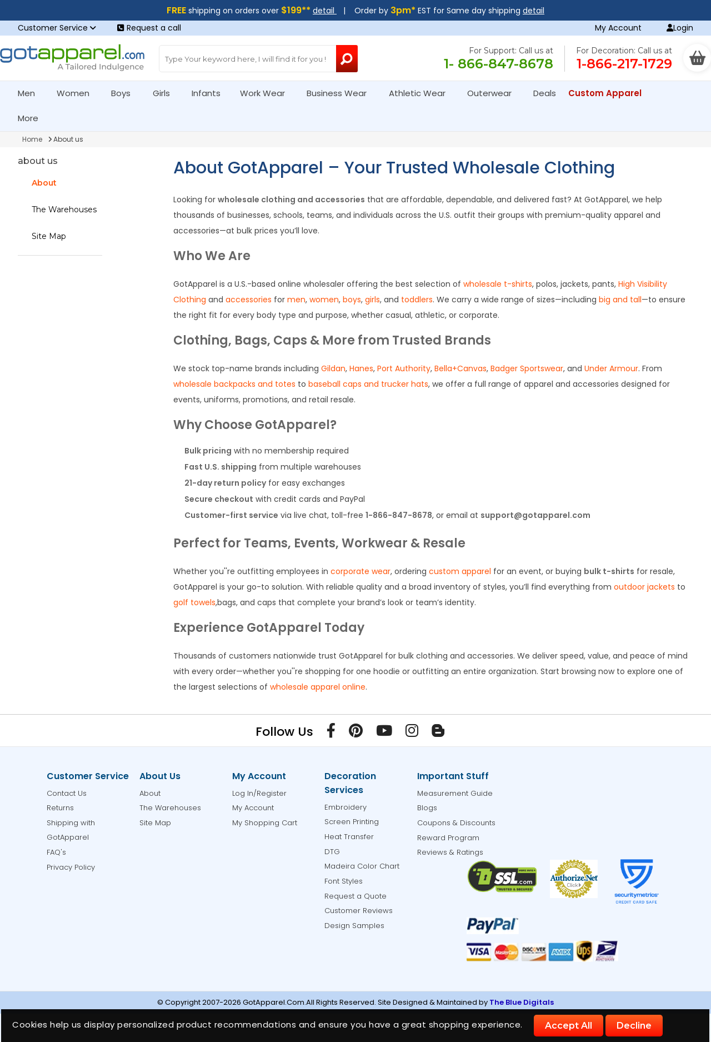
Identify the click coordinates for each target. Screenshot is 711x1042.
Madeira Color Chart (361, 866)
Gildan (333, 368)
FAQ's (56, 852)
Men (31, 93)
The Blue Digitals (521, 1002)
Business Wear (341, 93)
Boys (125, 93)
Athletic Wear (422, 93)
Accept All (568, 1025)
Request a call (149, 27)
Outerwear (494, 93)
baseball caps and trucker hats (368, 384)
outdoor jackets (644, 586)
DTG (332, 851)
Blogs (427, 807)
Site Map (49, 236)
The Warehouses (64, 210)
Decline (634, 1025)
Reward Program (448, 837)
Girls (166, 93)
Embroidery (345, 807)
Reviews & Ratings (450, 852)
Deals (544, 93)
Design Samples (354, 925)
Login (680, 27)
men (296, 299)
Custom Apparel (609, 93)
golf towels (194, 602)
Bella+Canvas (460, 368)
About (44, 183)
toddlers (417, 299)
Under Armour (611, 368)
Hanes (361, 368)
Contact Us (67, 793)
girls (372, 299)
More (33, 118)
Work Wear (267, 93)
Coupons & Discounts (456, 822)
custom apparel (460, 571)
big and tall (620, 299)
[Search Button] (347, 58)
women (324, 299)
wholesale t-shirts (497, 284)
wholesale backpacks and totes (234, 384)
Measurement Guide (455, 793)
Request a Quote (355, 896)
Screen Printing (351, 821)
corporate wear (360, 571)
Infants (210, 93)
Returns (60, 807)
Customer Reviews (358, 910)
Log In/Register (259, 793)
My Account (618, 27)
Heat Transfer (349, 836)
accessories (249, 299)
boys (352, 299)
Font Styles (343, 881)
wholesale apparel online (317, 686)
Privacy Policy (71, 867)
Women (78, 93)
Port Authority (403, 368)
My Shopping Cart (264, 822)
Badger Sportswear (526, 368)
